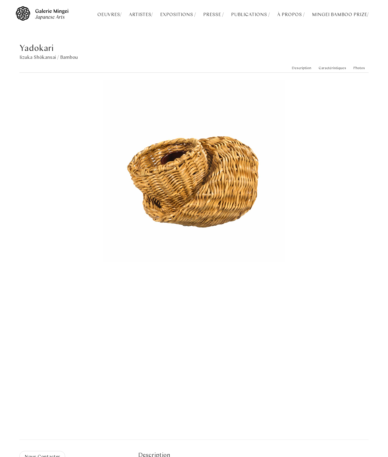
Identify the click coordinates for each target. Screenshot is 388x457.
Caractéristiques (332, 68)
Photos (359, 68)
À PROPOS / (291, 14)
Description (301, 68)
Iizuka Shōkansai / (39, 57)
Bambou (69, 57)
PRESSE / (213, 14)
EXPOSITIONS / (178, 14)
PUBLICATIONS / (250, 14)
